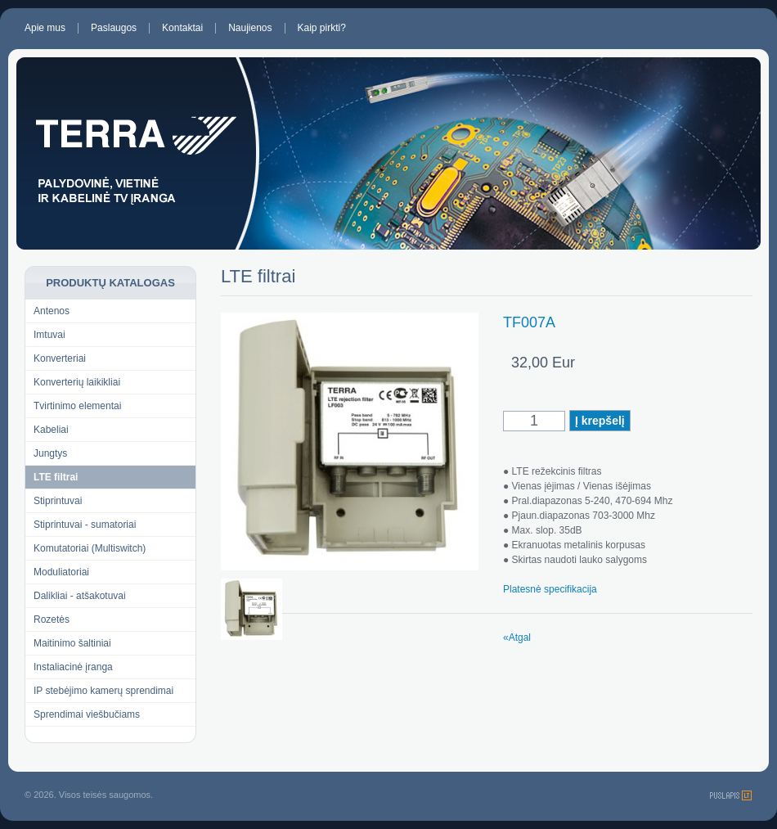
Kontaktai (182, 28)
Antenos (52, 311)
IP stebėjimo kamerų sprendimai (103, 690)
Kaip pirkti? (322, 28)
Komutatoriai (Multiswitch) (90, 548)
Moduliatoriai (61, 572)
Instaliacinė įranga (73, 667)
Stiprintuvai (58, 501)
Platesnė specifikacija (550, 589)
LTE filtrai (56, 477)
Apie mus (45, 28)
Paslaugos (114, 28)
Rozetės (52, 619)
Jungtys (50, 453)
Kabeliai (51, 429)
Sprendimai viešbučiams (87, 714)
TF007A (529, 322)
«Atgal (517, 637)
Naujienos (250, 28)
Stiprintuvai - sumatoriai (85, 524)
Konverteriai (60, 358)
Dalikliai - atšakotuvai (80, 595)
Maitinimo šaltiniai (72, 643)
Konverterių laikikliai (77, 382)
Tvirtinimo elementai (77, 406)
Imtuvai (49, 334)
